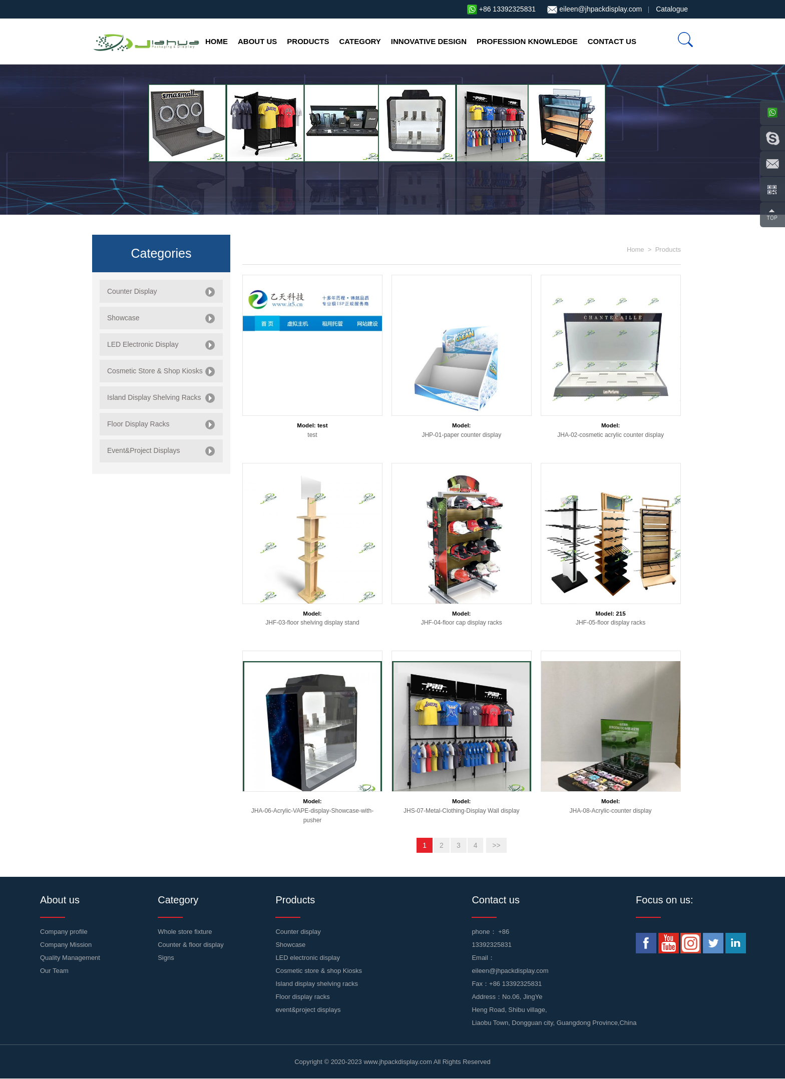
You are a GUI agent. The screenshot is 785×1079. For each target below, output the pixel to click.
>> (496, 845)
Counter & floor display (191, 944)
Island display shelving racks (316, 983)
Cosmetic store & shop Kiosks (318, 970)
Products (308, 41)
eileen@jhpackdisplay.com (600, 9)
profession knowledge (527, 41)
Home (216, 41)
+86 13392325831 (507, 9)
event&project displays (307, 1009)
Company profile (64, 931)
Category (360, 41)
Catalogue (672, 9)
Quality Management (70, 957)
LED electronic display (307, 957)
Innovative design (429, 41)
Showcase (290, 944)
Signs (166, 957)
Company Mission (66, 944)
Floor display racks (302, 996)
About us (257, 41)
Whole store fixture (185, 931)
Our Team (54, 970)
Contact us (612, 41)
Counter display (297, 931)
